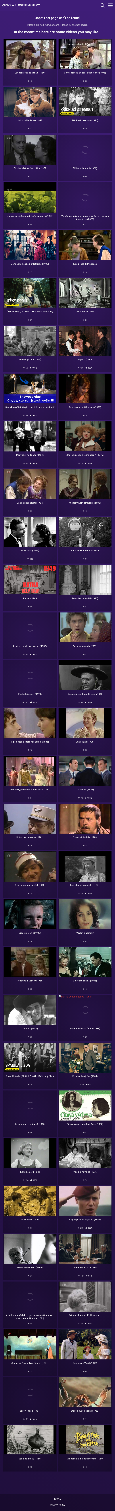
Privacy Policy (57, 1504)
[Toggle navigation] (110, 5)
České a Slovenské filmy (21, 5)
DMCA (57, 1499)
